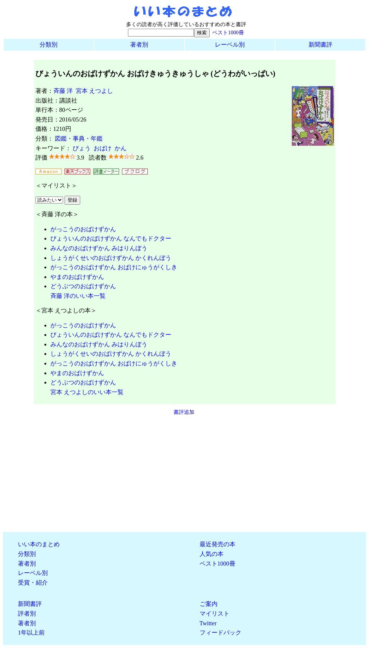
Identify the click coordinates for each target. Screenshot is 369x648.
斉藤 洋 (63, 91)
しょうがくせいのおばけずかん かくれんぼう (110, 258)
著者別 (139, 44)
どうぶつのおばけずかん (83, 286)
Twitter (208, 623)
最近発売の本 (217, 544)
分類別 (48, 44)
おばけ (103, 148)
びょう (82, 148)
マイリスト (214, 613)
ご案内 (209, 604)
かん (120, 148)
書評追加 (183, 412)
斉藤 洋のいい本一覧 (78, 296)
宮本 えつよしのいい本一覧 (86, 392)
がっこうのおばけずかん (83, 229)
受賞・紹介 (33, 582)
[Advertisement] (184, 474)
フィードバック (220, 632)
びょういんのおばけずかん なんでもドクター (110, 238)
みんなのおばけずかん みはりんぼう (98, 248)
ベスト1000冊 (228, 32)
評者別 (27, 613)
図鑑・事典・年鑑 (79, 138)
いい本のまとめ (39, 544)
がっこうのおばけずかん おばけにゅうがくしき (113, 267)
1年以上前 (31, 632)
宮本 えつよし (94, 91)
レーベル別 (230, 44)
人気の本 (211, 554)
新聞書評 (320, 44)
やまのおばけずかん (77, 277)
